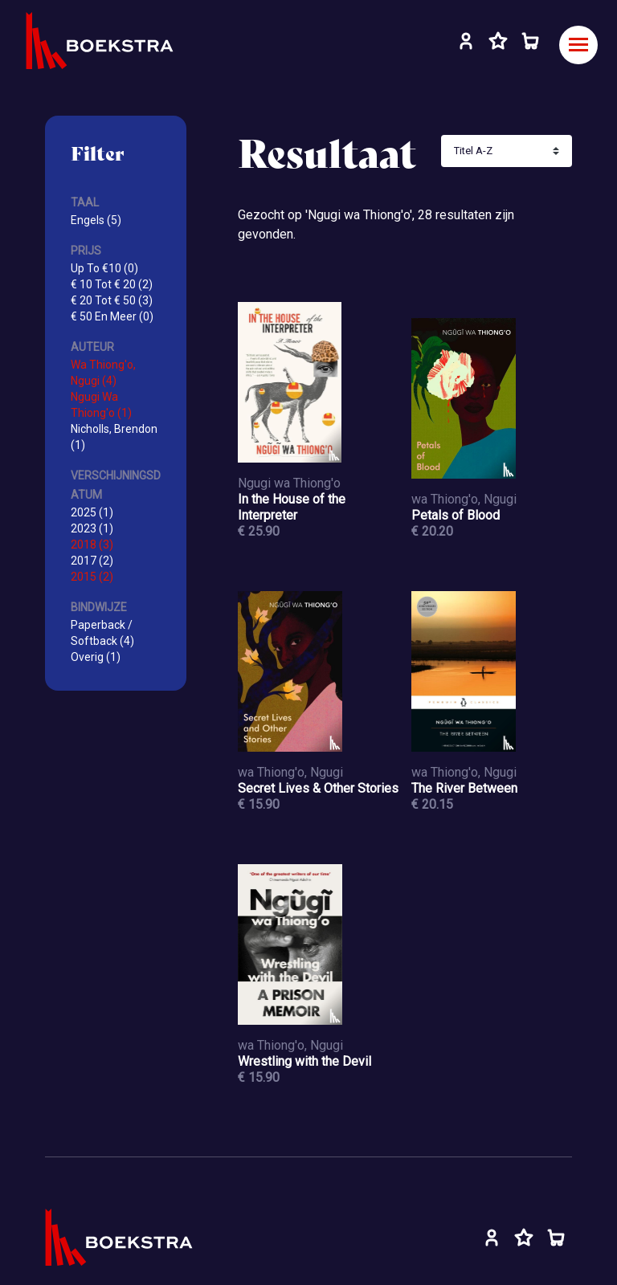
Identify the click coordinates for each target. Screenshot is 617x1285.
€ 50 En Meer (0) (112, 316)
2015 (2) (92, 576)
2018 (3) (92, 544)
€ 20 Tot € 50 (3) (112, 300)
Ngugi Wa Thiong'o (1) (101, 404)
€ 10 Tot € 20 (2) (112, 284)
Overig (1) (96, 657)
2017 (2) (92, 560)
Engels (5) (96, 220)
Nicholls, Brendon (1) (114, 436)
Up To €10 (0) (104, 268)
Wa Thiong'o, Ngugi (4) (103, 372)
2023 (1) (92, 528)
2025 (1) (92, 512)
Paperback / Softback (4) (102, 632)
